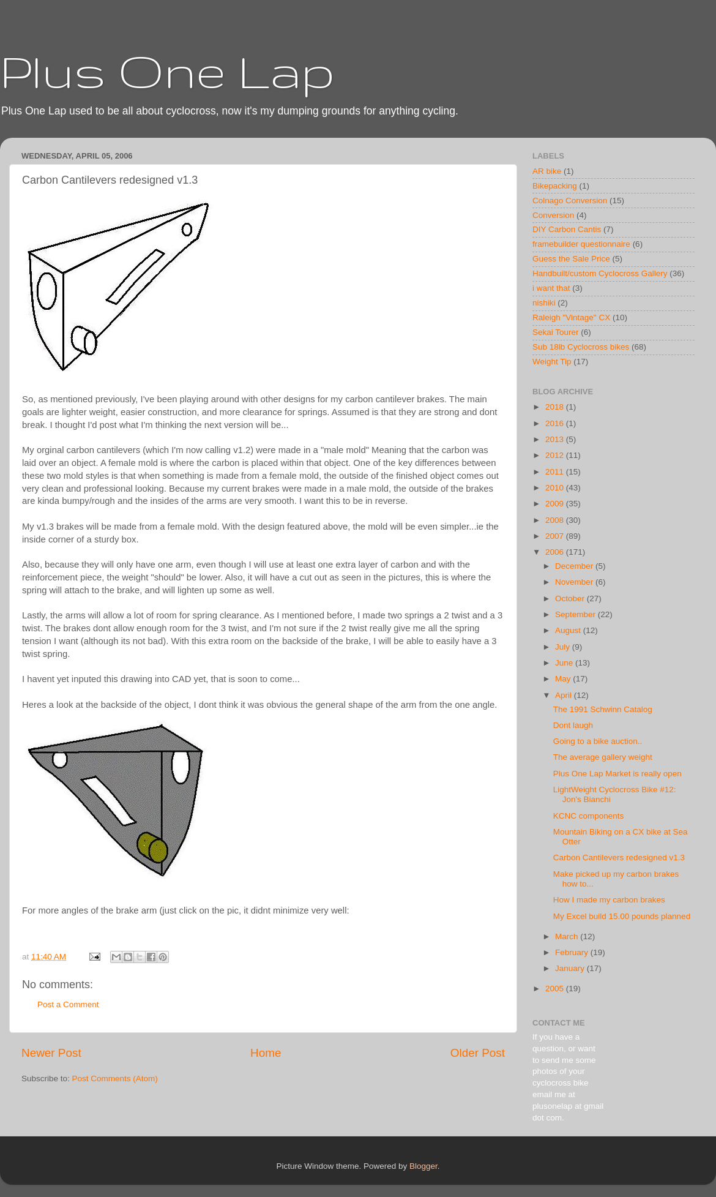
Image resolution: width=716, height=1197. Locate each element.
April (564, 695)
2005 (555, 988)
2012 (555, 455)
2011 (555, 471)
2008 (555, 520)
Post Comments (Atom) (115, 1078)
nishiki (544, 302)
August (569, 630)
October (571, 598)
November (575, 582)
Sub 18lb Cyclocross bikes (580, 346)
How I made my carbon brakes (609, 899)
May (564, 678)
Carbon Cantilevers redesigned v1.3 (619, 857)
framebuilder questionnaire (581, 244)
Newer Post (51, 1052)
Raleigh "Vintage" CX (571, 317)
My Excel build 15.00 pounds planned (621, 916)
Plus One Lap (167, 70)
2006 (555, 552)
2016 (555, 423)
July (563, 646)
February (573, 952)
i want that (551, 288)
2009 (555, 503)
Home (265, 1052)
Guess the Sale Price (571, 258)
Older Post (477, 1052)
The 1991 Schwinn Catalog (602, 709)
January (571, 968)
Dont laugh (573, 725)
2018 (555, 406)
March (567, 936)
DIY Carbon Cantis (566, 229)
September (576, 614)
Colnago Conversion (569, 200)
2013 (555, 439)
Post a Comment (68, 1004)
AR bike (546, 171)
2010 (555, 487)
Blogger (423, 1166)
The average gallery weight (602, 757)
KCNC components (588, 815)
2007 (555, 536)
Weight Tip (552, 361)
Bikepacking (554, 185)
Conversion (553, 215)
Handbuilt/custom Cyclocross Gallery (600, 273)
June (565, 662)
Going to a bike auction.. (598, 741)
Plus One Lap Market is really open (617, 773)
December (575, 566)
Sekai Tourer (555, 332)
